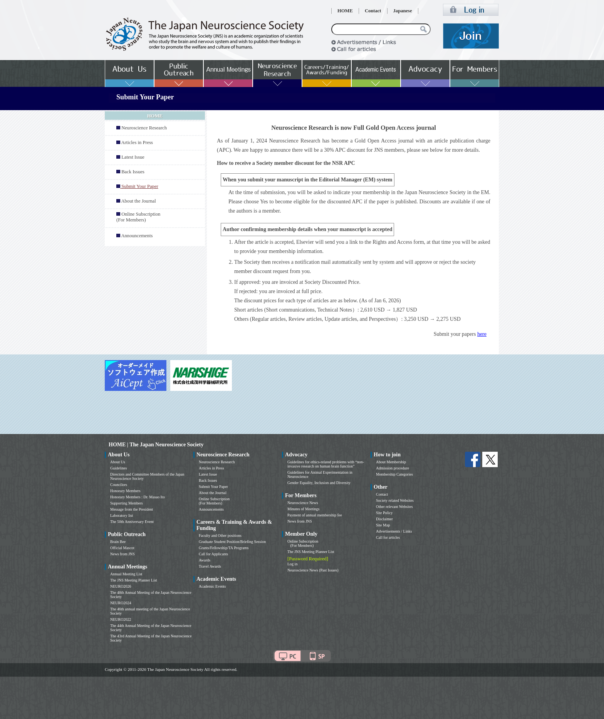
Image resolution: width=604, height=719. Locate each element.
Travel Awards (210, 566)
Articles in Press (137, 142)
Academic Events (212, 586)
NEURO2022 (120, 619)
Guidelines (118, 468)
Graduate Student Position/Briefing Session (232, 542)
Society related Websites (395, 500)
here (482, 334)
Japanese (402, 10)
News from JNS (122, 554)
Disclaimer (384, 519)
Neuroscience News (302, 503)
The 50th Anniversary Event (132, 522)
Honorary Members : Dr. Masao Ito (137, 497)
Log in (292, 564)
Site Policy (384, 513)
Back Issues (132, 171)
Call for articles (388, 537)
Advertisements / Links (394, 531)
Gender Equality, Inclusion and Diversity (319, 483)
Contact (373, 10)
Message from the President (131, 509)
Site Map (383, 525)
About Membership (391, 462)
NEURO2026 (120, 586)
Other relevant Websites (394, 506)
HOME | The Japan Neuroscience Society (156, 444)
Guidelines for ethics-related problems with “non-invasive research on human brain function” (325, 464)
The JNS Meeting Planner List (133, 580)
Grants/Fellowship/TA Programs (223, 548)
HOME (345, 10)
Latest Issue (132, 157)
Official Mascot (122, 548)
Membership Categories (394, 474)
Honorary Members (125, 491)
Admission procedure (392, 468)
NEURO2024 (120, 603)
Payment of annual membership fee (314, 515)
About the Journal (138, 201)
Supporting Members (126, 503)
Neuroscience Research (144, 128)
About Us (117, 462)
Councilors (118, 485)
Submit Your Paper (213, 486)
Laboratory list (121, 515)
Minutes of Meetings (303, 509)
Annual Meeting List (126, 574)
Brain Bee (118, 542)
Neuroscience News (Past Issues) (312, 570)
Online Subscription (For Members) (138, 217)
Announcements (137, 235)
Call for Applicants (213, 554)
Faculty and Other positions (220, 535)
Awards (204, 560)
